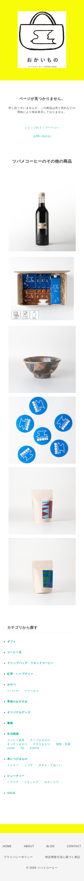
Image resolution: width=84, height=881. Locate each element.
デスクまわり (41, 744)
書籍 (10, 723)
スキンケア (31, 782)
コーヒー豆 (14, 652)
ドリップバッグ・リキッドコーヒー (30, 663)
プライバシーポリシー (18, 857)
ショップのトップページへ (42, 127)
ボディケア (51, 782)
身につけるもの (17, 758)
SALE (11, 793)
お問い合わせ (42, 136)
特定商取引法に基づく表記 (62, 857)
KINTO (34, 748)
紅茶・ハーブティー (20, 673)
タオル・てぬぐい (50, 765)
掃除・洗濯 (63, 744)
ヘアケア (13, 782)
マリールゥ (31, 690)
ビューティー (16, 776)
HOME (7, 846)
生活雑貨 (13, 733)
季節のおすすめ (17, 701)
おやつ (11, 684)
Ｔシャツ (13, 765)
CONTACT (74, 846)
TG (22, 748)
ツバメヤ (13, 690)
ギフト (11, 641)
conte (11, 748)
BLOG (50, 846)
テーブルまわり (40, 740)
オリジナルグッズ (18, 712)
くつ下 (28, 765)
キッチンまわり (17, 744)
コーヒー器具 (16, 740)
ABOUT (29, 846)
